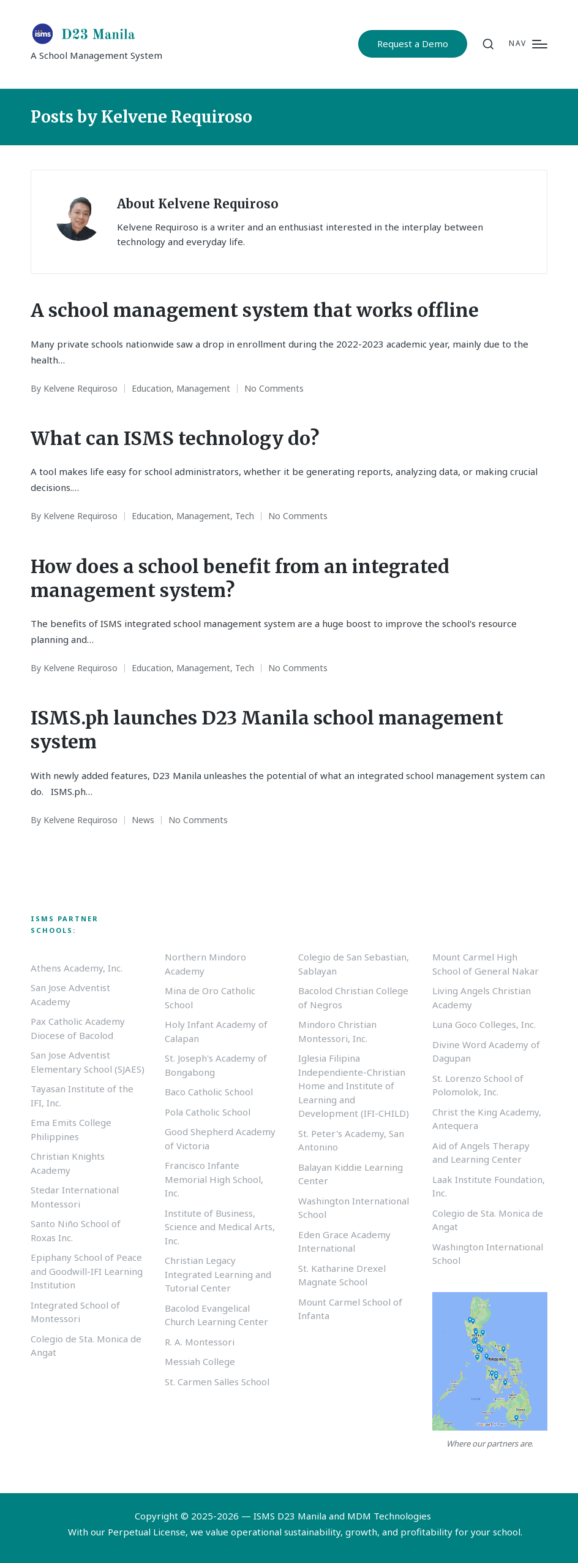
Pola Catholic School (207, 1112)
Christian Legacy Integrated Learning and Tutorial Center (218, 1274)
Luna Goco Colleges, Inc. (484, 1024)
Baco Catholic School (209, 1092)
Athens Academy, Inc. (76, 968)
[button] (412, 44)
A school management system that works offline (255, 310)
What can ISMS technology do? (175, 438)
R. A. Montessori (200, 1342)
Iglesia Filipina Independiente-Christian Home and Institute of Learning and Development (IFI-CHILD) (353, 1085)
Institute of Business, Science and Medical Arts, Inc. (220, 1227)
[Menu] (528, 43)
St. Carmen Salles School (217, 1381)
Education (151, 388)
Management (203, 388)
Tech (244, 516)
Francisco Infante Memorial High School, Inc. (214, 1179)
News (143, 820)
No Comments (274, 388)
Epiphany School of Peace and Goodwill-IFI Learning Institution (87, 1271)
